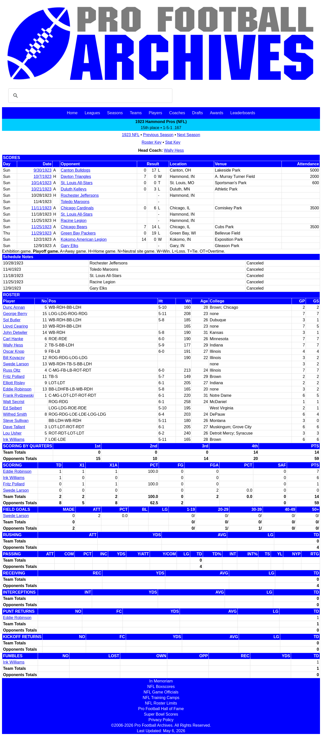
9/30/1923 (42, 170)
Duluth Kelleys (74, 189)
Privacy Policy (161, 720)
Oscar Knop (13, 351)
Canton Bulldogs (75, 170)
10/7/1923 (42, 176)
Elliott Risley (14, 383)
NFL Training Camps (161, 697)
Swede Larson (16, 364)
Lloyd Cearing (15, 326)
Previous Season (158, 135)
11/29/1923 (41, 233)
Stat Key (172, 142)
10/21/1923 (41, 189)
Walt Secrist (13, 402)
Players (155, 113)
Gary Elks (69, 246)
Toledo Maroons (75, 202)
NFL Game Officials (161, 692)
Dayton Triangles (76, 176)
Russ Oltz (11, 370)
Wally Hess (174, 150)
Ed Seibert (12, 408)
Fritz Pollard (13, 376)
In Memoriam (161, 681)
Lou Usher (12, 433)
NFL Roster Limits (161, 703)
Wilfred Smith (15, 414)
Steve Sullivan (15, 420)
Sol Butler (11, 320)
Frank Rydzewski (18, 395)
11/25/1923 (41, 227)
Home (72, 113)
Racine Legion (74, 220)
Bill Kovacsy (14, 358)
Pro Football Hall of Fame (161, 709)
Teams (136, 113)
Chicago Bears (74, 227)
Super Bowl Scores (161, 714)
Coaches (177, 113)
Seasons (115, 113)
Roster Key (152, 142)
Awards (216, 113)
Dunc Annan (14, 307)
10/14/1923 (41, 183)
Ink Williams (13, 439)
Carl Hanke (13, 339)
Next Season (188, 135)
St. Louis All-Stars (77, 183)
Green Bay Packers (78, 233)
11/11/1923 (41, 208)
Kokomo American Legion (84, 239)
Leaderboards (242, 113)
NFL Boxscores (161, 686)
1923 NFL (130, 135)
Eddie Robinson (17, 389)
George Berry (15, 314)
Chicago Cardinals (77, 208)
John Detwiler (15, 332)
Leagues (92, 113)
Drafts (197, 113)
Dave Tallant (14, 427)
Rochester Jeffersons (80, 195)
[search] (89, 96)
